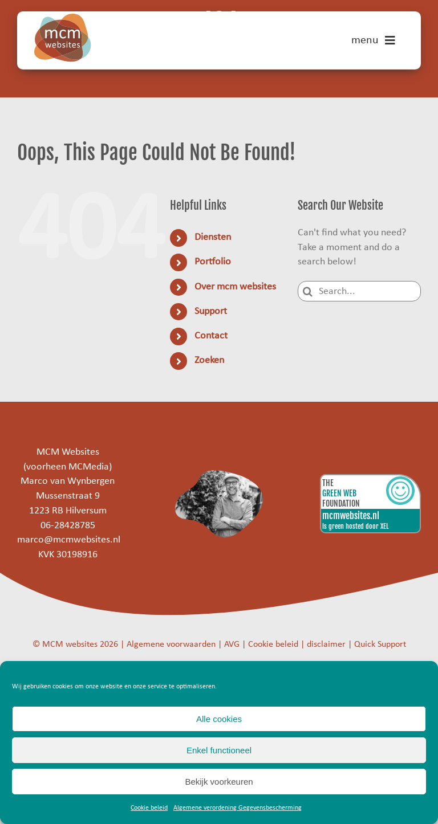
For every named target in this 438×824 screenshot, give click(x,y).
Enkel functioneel (219, 750)
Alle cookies (219, 719)
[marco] (219, 475)
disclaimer (326, 644)
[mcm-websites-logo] (62, 18)
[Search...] (359, 291)
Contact (211, 336)
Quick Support (380, 644)
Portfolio (212, 261)
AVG (232, 644)
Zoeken (209, 360)
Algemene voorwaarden (171, 644)
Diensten (212, 237)
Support (210, 311)
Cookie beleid (149, 808)
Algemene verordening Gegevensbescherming (237, 808)
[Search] (308, 291)
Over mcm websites (235, 287)
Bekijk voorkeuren (219, 781)
